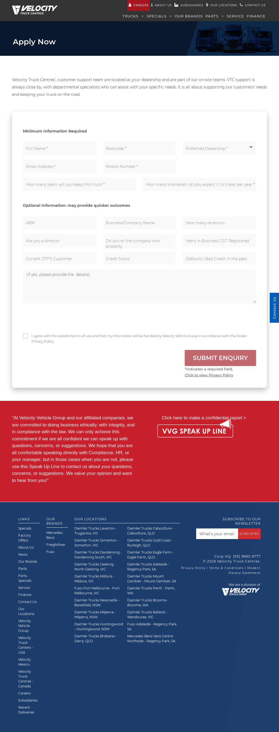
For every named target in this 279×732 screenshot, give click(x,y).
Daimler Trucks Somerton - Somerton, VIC (96, 542)
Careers (138, 5)
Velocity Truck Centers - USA (25, 645)
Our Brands (189, 16)
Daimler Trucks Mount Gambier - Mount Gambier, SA (151, 578)
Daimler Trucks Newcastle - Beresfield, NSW (96, 602)
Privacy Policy (193, 568)
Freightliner (55, 545)
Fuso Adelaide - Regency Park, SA (152, 626)
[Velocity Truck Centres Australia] (35, 6)
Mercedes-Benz (54, 535)
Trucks (133, 16)
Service (235, 16)
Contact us (253, 5)
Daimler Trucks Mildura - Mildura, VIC (94, 578)
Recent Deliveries (26, 709)
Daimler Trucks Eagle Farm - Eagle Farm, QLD (150, 554)
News (23, 554)
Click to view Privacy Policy (209, 375)
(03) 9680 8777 (247, 556)
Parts (214, 16)
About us (161, 5)
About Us (26, 547)
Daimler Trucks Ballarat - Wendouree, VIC (147, 614)
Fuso (50, 552)
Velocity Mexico (24, 661)
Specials (159, 16)
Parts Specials (24, 578)
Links (24, 519)
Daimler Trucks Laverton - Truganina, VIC (95, 530)
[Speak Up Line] (195, 432)
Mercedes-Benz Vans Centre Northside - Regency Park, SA (151, 638)
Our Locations (221, 5)
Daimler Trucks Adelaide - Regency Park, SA (148, 566)
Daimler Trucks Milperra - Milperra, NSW (95, 614)
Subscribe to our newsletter (242, 521)
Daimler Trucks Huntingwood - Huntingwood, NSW (98, 626)
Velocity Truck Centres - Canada (25, 678)
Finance (256, 16)
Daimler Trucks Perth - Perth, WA (151, 590)
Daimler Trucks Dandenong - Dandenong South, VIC (98, 554)
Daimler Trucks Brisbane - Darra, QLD (95, 638)
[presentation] (64, 318)
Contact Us (27, 602)
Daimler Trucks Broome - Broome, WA (148, 602)
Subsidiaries (188, 5)
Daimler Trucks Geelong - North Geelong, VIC (95, 566)
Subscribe (249, 534)
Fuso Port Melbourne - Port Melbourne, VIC (97, 590)
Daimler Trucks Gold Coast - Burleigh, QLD (150, 542)
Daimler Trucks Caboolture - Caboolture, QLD (150, 530)
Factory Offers (24, 537)
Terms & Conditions (226, 568)
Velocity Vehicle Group (24, 626)
